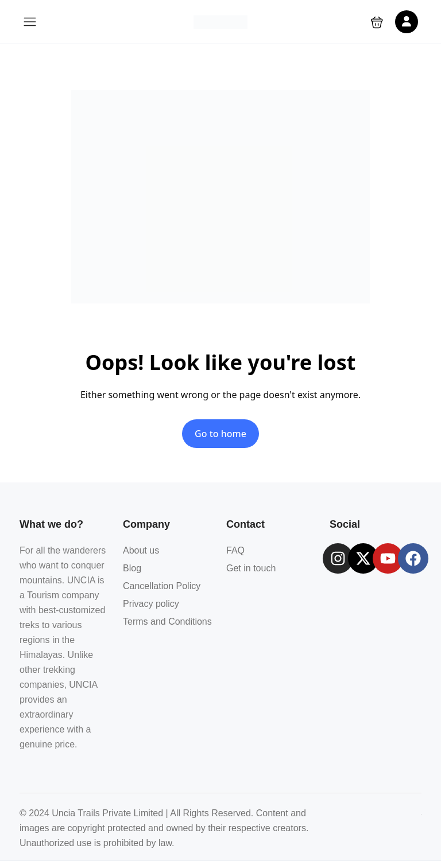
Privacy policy (151, 604)
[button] (377, 22)
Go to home (220, 433)
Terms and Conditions (167, 621)
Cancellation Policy (161, 586)
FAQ (235, 550)
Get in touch (251, 568)
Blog (132, 568)
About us (141, 550)
